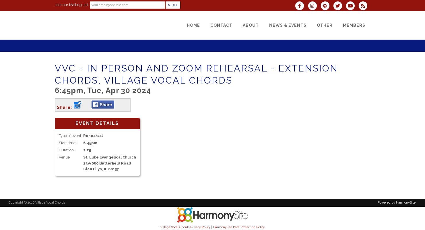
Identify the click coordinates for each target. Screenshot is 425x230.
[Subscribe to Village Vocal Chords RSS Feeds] (364, 6)
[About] (251, 25)
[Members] (354, 25)
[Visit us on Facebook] (301, 6)
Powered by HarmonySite (397, 202)
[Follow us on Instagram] (314, 6)
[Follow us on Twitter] (339, 6)
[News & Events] (288, 25)
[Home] (193, 25)
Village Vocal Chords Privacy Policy (185, 227)
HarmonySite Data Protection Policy (239, 227)
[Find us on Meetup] (327, 6)
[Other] (325, 25)
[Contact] (221, 25)
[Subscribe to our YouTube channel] (352, 6)
